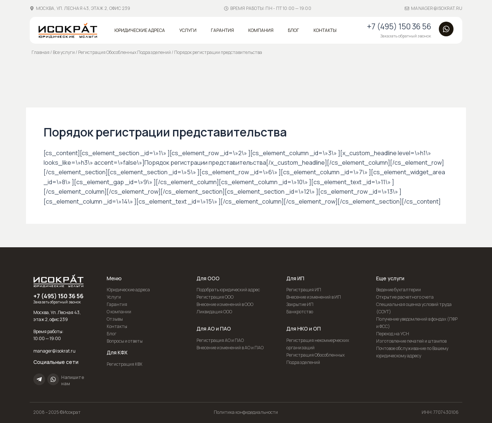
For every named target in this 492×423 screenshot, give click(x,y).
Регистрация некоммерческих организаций (317, 344)
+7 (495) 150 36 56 (399, 26)
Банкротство (299, 312)
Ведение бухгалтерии (398, 290)
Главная (40, 52)
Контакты (325, 30)
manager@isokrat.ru (436, 8)
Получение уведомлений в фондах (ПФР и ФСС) (417, 322)
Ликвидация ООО (214, 312)
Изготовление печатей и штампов (411, 341)
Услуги (188, 30)
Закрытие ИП (299, 304)
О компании (119, 312)
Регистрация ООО (215, 297)
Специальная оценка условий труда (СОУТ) (414, 308)
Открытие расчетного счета (405, 297)
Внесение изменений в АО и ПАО (230, 347)
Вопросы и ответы (125, 341)
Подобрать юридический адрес (228, 290)
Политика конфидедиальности (246, 412)
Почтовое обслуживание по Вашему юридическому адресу (412, 352)
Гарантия (222, 30)
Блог (293, 30)
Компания (260, 30)
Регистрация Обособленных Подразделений (124, 52)
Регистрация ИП (303, 290)
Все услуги (64, 52)
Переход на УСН (392, 334)
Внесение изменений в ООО (225, 304)
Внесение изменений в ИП (313, 297)
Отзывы (115, 319)
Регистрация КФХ (124, 364)
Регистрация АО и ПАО (220, 340)
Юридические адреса (139, 30)
